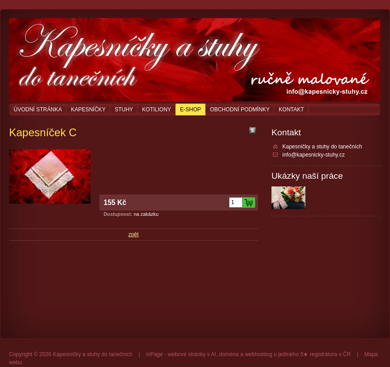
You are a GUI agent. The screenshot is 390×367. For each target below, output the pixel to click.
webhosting (258, 354)
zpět (133, 234)
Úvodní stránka (38, 109)
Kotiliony (156, 109)
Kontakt (291, 109)
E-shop (190, 109)
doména (228, 354)
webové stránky (186, 354)
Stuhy (123, 109)
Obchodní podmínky (240, 109)
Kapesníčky (88, 109)
